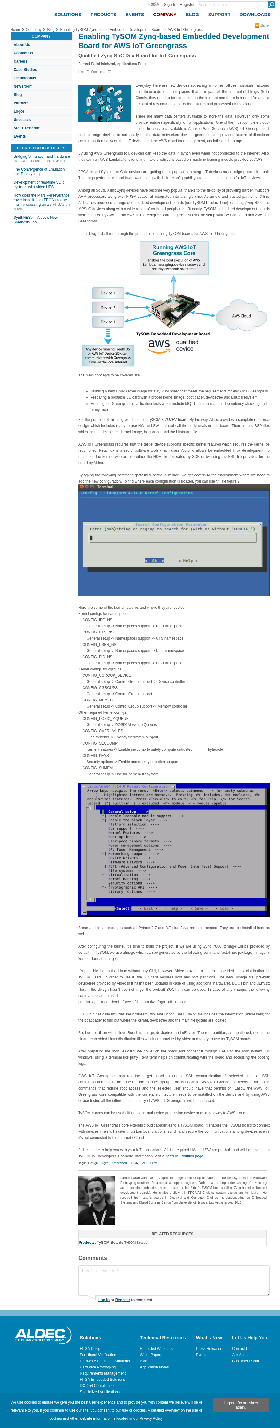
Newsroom (23, 86)
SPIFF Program (27, 128)
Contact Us (23, 53)
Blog (18, 95)
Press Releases (209, 1349)
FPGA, (134, 1163)
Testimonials (25, 78)
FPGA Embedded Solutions (102, 1379)
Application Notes (154, 1367)
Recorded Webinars (156, 1349)
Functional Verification (98, 1355)
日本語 (153, 4)
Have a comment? (174, 1280)
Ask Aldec (240, 1355)
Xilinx (153, 1163)
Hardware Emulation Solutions (105, 1361)
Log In (104, 1300)
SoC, (144, 1163)
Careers (21, 61)
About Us (22, 45)
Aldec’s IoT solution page (183, 1156)
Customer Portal (245, 1361)
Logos (19, 111)
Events (20, 136)
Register (187, 4)
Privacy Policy (151, 1418)
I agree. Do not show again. (241, 1405)
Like (81, 71)
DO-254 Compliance (97, 1386)
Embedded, (119, 1163)
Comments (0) (101, 71)
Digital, (105, 1163)
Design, (93, 1163)
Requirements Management (103, 1373)
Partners (21, 103)
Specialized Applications (100, 1392)
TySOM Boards (110, 1242)
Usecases (22, 120)
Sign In (170, 4)
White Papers (151, 1355)
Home (15, 29)
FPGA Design (91, 1349)
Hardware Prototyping (98, 1367)
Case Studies (25, 70)
